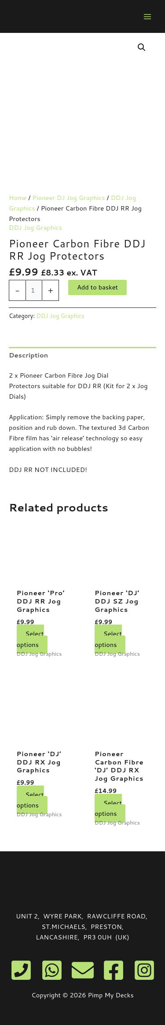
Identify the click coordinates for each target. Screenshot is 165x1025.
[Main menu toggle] (147, 16)
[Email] (82, 970)
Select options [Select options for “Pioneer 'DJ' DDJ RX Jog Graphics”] (30, 800)
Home (17, 197)
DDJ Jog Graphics (35, 227)
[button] (142, 47)
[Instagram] (144, 970)
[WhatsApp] (52, 970)
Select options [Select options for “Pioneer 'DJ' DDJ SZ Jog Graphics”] (108, 639)
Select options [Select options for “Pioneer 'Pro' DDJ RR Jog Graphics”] (30, 639)
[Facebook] (113, 970)
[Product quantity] (34, 290)
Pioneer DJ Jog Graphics (68, 197)
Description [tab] (28, 355)
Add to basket (97, 287)
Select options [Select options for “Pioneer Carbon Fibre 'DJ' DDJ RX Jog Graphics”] (108, 808)
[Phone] (21, 970)
